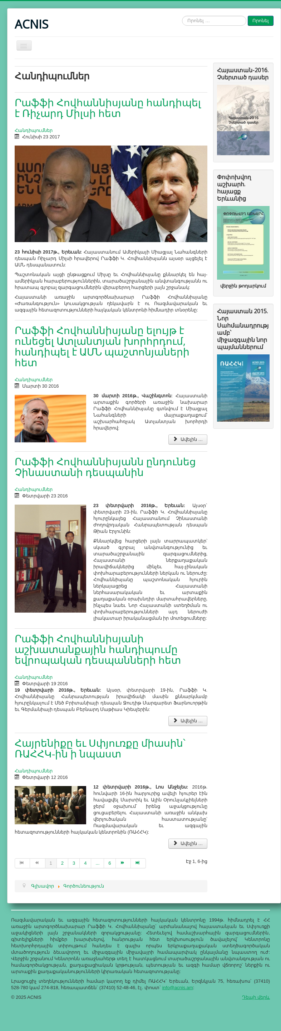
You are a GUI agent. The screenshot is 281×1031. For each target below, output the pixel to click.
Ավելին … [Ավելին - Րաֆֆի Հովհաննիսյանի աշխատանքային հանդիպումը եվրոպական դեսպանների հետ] (188, 720)
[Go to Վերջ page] (138, 863)
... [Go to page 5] (97, 863)
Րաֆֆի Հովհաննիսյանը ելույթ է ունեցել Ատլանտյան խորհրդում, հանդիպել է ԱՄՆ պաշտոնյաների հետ (102, 346)
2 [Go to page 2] (62, 863)
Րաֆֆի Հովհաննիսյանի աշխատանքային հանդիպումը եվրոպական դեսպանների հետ (98, 649)
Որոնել (260, 20)
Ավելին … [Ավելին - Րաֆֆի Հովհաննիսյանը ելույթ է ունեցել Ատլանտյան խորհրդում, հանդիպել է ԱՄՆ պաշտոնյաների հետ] (188, 439)
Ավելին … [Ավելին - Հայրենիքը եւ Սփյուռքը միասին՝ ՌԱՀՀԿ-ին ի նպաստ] (188, 843)
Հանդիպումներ (34, 130)
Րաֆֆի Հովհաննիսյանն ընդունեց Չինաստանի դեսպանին (105, 467)
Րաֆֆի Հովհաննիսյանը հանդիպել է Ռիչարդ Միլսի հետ (108, 107)
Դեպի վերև (256, 997)
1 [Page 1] (51, 863)
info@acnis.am (177, 987)
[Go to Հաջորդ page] (123, 863)
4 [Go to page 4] (85, 863)
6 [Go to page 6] (109, 863)
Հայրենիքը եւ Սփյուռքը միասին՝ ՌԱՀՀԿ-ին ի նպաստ (100, 748)
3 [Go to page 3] (74, 863)
